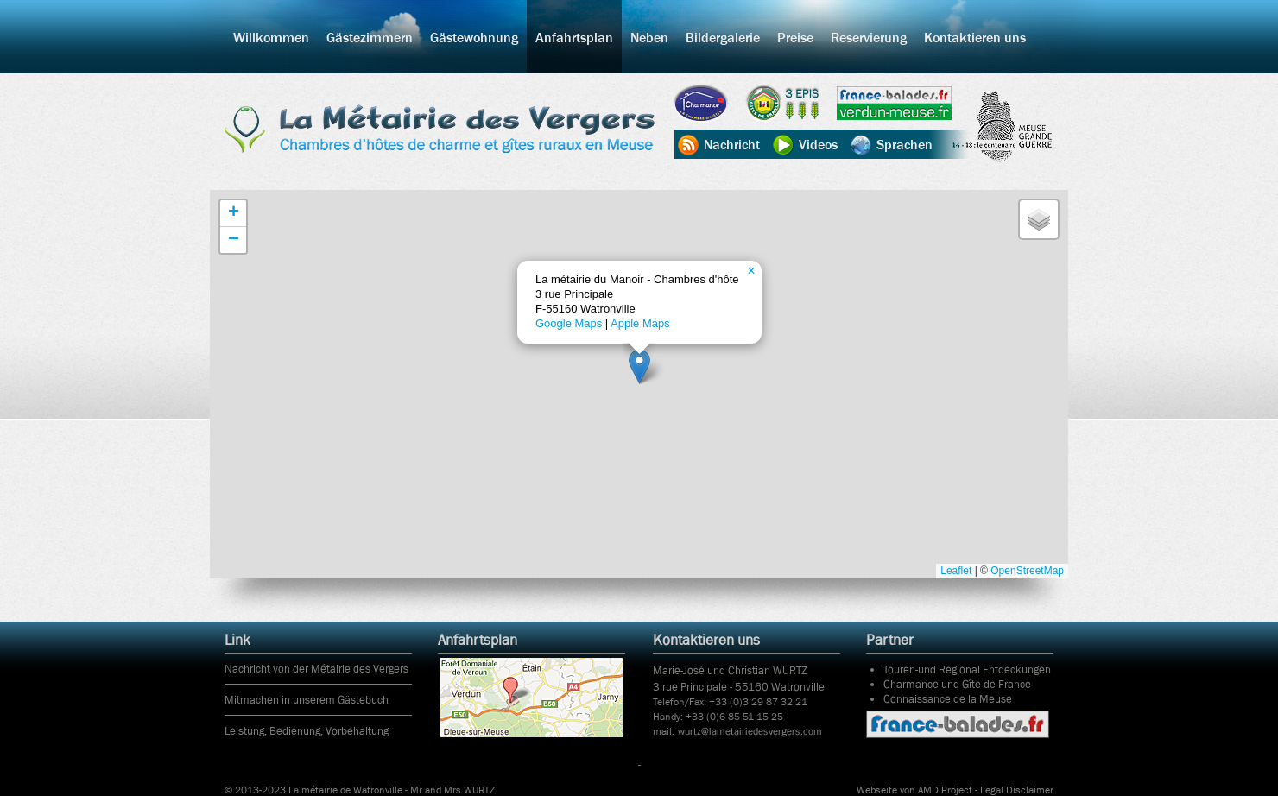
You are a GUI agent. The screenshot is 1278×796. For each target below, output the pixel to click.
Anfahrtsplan (574, 37)
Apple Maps (640, 323)
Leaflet (955, 571)
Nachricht (732, 144)
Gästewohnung (474, 37)
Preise (795, 37)
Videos (818, 144)
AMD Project (945, 790)
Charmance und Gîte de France (957, 684)
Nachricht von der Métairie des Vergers (316, 668)
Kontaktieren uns (975, 37)
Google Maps (568, 323)
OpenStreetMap (1027, 571)
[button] (639, 366)
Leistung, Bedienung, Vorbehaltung (307, 730)
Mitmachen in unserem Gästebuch (307, 699)
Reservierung (869, 37)
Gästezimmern (369, 37)
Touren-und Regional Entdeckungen (967, 669)
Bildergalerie (723, 37)
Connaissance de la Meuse (947, 698)
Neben (649, 37)
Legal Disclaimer (1016, 790)
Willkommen (271, 37)
